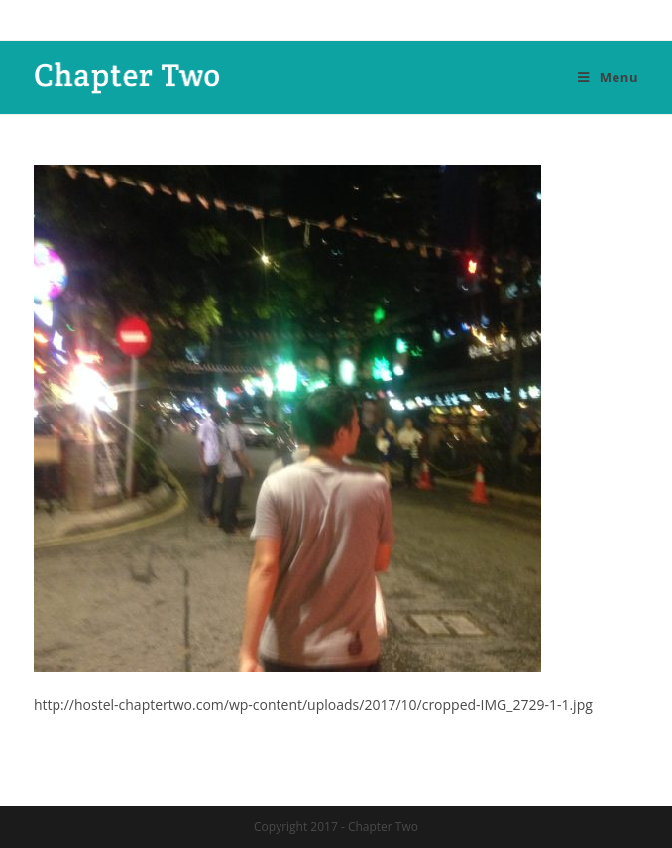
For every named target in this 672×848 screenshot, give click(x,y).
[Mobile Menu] (608, 77)
